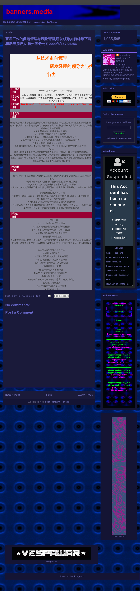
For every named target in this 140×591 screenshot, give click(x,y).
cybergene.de (119, 536)
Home (49, 395)
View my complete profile (116, 78)
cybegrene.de (51, 562)
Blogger (78, 576)
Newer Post (12, 395)
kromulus (125, 55)
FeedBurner (125, 138)
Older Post (85, 395)
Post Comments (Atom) (57, 402)
